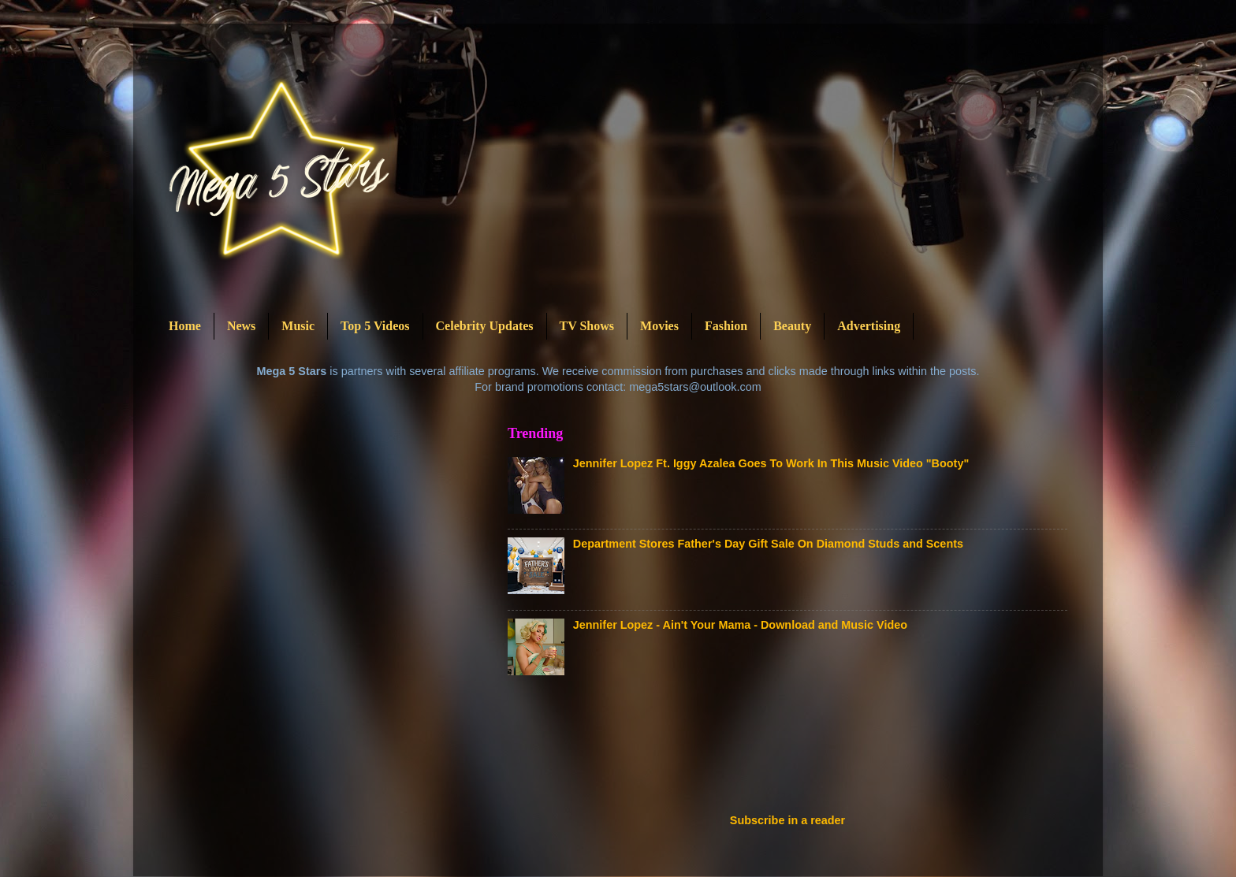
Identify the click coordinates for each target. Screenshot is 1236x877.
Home (185, 326)
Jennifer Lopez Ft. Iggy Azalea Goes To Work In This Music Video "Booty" (771, 463)
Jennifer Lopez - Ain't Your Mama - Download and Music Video (740, 625)
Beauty (792, 326)
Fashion (726, 326)
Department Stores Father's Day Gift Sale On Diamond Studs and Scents (768, 543)
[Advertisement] (795, 749)
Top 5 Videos (375, 326)
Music (298, 326)
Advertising (868, 326)
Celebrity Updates (485, 326)
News (241, 326)
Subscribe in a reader (787, 820)
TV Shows (587, 326)
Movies (659, 326)
